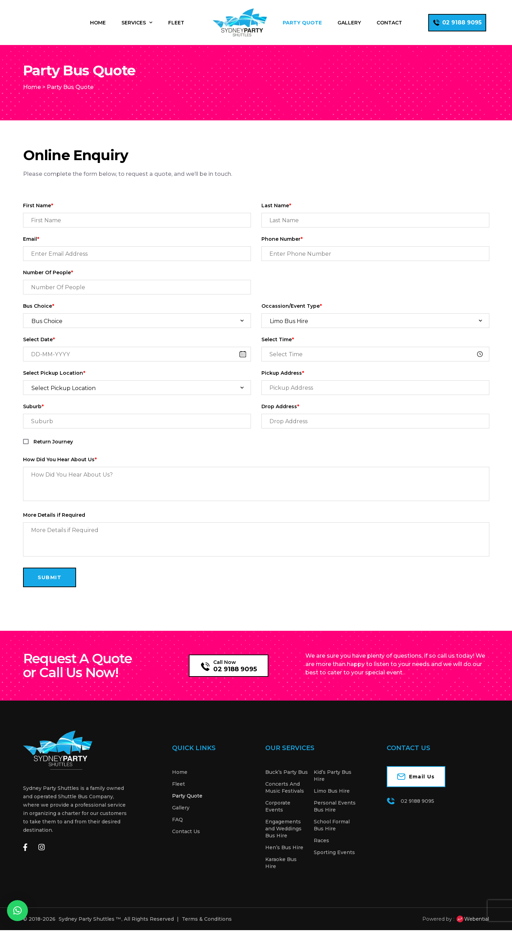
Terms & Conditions (207, 931)
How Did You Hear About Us (60, 471)
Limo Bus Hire (332, 803)
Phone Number (282, 251)
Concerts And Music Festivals (284, 799)
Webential (472, 931)
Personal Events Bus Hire (335, 818)
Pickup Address (282, 385)
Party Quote (302, 23)
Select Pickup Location (54, 385)
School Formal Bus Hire (332, 837)
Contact (389, 23)
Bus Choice (38, 318)
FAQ (177, 831)
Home (98, 23)
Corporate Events (277, 818)
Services (137, 22)
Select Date (39, 351)
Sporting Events (334, 864)
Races (321, 852)
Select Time (277, 351)
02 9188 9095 (235, 681)
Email (31, 251)
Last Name (276, 217)
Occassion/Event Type (291, 318)
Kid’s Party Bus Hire (332, 787)
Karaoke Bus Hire (281, 874)
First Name (38, 217)
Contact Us (186, 843)
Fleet (176, 23)
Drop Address (280, 418)
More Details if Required (54, 527)
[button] (17, 910)
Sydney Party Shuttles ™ (90, 931)
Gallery (349, 23)
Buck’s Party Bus (286, 784)
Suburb (33, 418)
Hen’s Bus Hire (284, 859)
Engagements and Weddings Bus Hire (283, 840)
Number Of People (48, 284)
